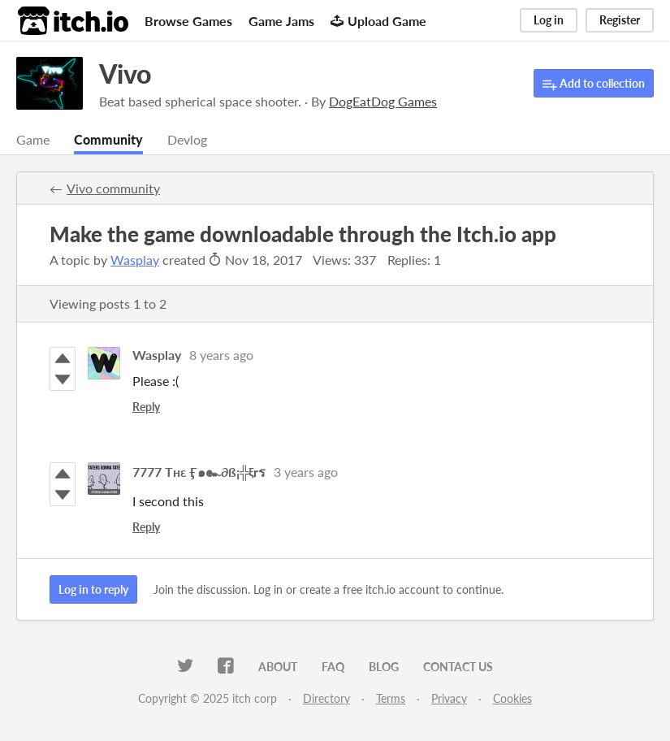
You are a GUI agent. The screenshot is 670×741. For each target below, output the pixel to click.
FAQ (333, 667)
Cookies (512, 698)
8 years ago (221, 354)
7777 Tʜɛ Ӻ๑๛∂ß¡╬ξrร (199, 471)
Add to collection (593, 84)
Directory (326, 698)
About (277, 667)
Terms (390, 698)
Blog (384, 667)
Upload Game (378, 20)
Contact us (458, 667)
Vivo (125, 73)
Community (108, 139)
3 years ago (306, 471)
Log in (549, 20)
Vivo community (113, 188)
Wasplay (134, 259)
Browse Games (188, 20)
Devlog (187, 139)
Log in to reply (93, 589)
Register (619, 20)
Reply (146, 407)
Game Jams (281, 20)
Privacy (449, 698)
